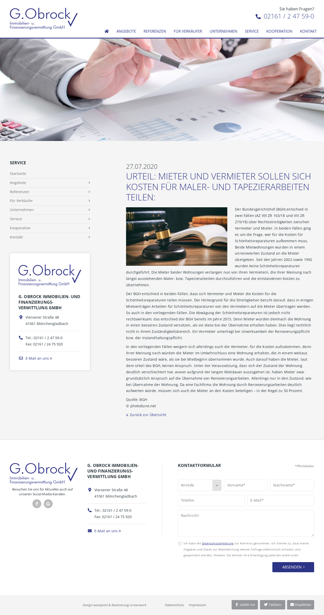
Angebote (126, 31)
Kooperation (279, 31)
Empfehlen (300, 604)
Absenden (291, 566)
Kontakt (308, 31)
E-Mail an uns (33, 358)
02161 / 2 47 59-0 (285, 16)
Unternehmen (223, 31)
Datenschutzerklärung (218, 543)
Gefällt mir (244, 604)
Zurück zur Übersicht (148, 414)
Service (252, 31)
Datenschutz (174, 605)
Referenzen (155, 31)
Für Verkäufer (188, 31)
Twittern (272, 604)
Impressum (197, 605)
